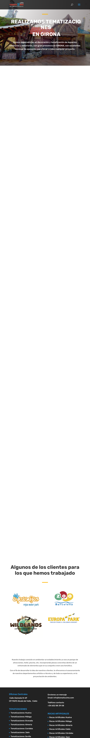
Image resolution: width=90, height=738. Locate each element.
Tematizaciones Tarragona (22, 651)
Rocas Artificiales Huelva (60, 609)
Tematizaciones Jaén (20, 624)
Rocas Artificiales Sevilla (60, 632)
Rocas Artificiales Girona (60, 664)
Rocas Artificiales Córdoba (61, 625)
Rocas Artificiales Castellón (61, 652)
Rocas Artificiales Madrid (60, 668)
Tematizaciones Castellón (22, 647)
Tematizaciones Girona (21, 659)
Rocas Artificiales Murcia (60, 640)
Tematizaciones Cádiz (20, 632)
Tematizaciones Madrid (21, 663)
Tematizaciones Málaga (21, 608)
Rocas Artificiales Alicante (61, 644)
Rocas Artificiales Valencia (61, 648)
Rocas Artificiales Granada (61, 636)
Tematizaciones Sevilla (21, 628)
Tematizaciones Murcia (21, 636)
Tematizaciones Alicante (22, 640)
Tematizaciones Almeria (21, 616)
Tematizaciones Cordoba (22, 620)
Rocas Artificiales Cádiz (60, 621)
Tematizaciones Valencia (22, 644)
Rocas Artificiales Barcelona (62, 660)
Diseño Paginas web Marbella (45, 698)
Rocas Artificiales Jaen (59, 628)
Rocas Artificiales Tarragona (62, 656)
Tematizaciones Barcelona (22, 655)
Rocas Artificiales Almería (60, 617)
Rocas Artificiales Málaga (60, 613)
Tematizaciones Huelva (21, 604)
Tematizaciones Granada (22, 612)
